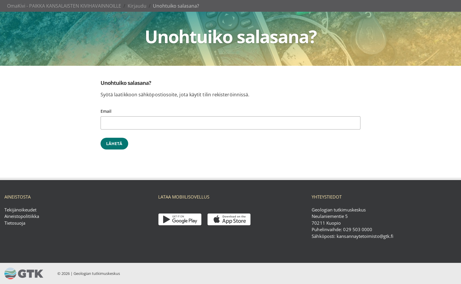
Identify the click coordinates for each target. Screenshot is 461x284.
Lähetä (114, 143)
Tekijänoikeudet (20, 210)
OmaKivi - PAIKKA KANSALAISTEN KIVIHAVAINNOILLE (64, 6)
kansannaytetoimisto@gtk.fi (365, 236)
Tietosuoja (14, 223)
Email (106, 111)
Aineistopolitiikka (21, 216)
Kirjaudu (137, 6)
